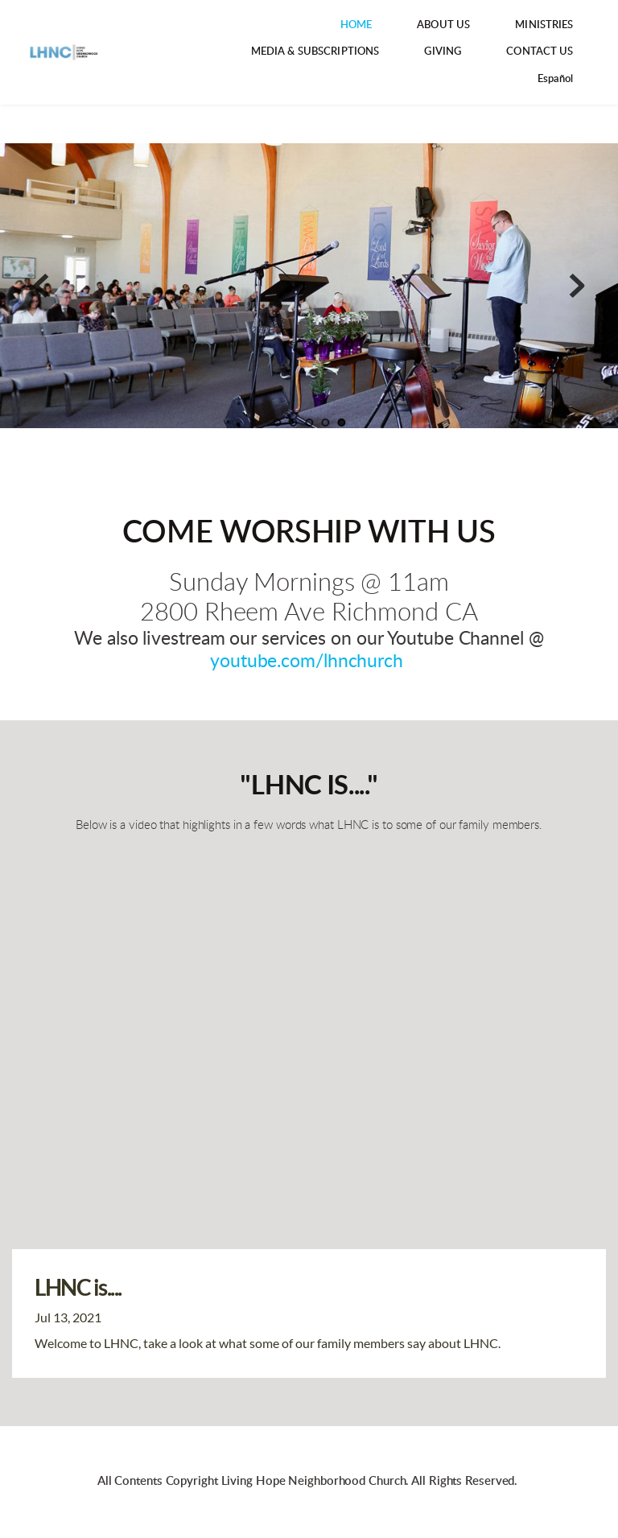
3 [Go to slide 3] (309, 423)
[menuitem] (356, 25)
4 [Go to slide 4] (325, 423)
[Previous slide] (41, 286)
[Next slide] (577, 286)
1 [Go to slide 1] (277, 423)
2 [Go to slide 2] (293, 423)
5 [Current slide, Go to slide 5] (341, 423)
